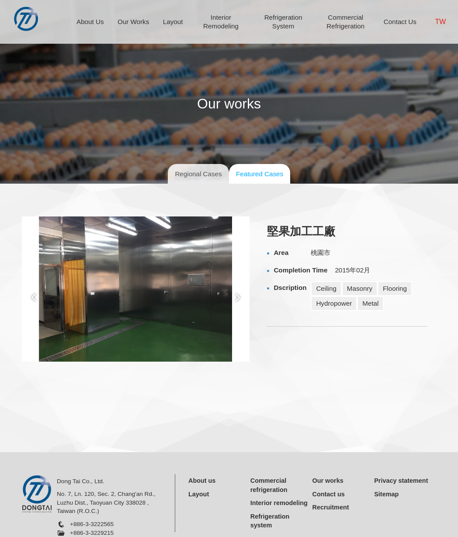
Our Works (133, 21)
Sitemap (386, 494)
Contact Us (400, 21)
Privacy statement (401, 480)
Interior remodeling (279, 502)
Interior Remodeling (221, 22)
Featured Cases (259, 174)
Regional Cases (198, 174)
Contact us (328, 494)
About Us (90, 21)
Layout (173, 21)
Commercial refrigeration (269, 485)
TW (440, 21)
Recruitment (330, 507)
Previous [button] (33, 297)
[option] (136, 289)
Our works (328, 480)
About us (201, 480)
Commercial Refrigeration (345, 22)
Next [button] (238, 297)
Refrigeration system (270, 521)
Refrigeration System (283, 22)
